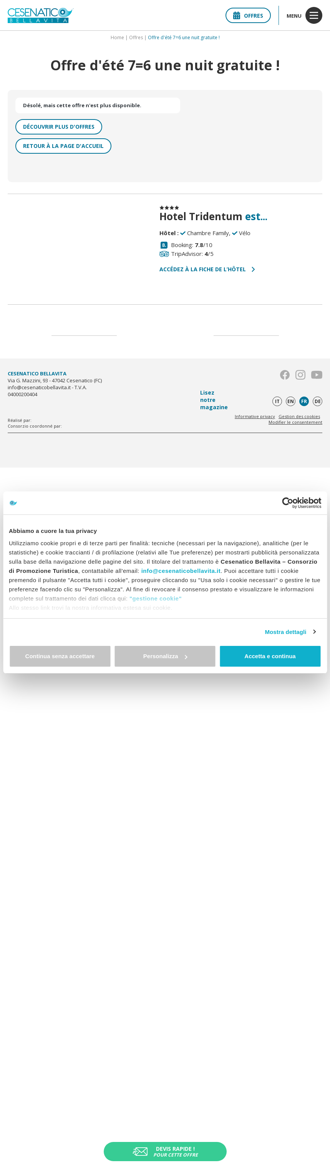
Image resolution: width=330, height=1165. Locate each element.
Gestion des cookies (299, 416)
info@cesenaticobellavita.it (181, 571)
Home (117, 37)
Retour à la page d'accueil (63, 145)
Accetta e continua (269, 656)
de (318, 401)
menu (304, 15)
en (290, 401)
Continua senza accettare (60, 656)
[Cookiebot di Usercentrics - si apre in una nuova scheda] (287, 503)
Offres (248, 15)
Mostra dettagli (285, 632)
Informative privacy (255, 416)
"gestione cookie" (155, 598)
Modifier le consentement (295, 422)
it (277, 401)
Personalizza (165, 656)
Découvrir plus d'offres (59, 126)
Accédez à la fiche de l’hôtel (207, 269)
